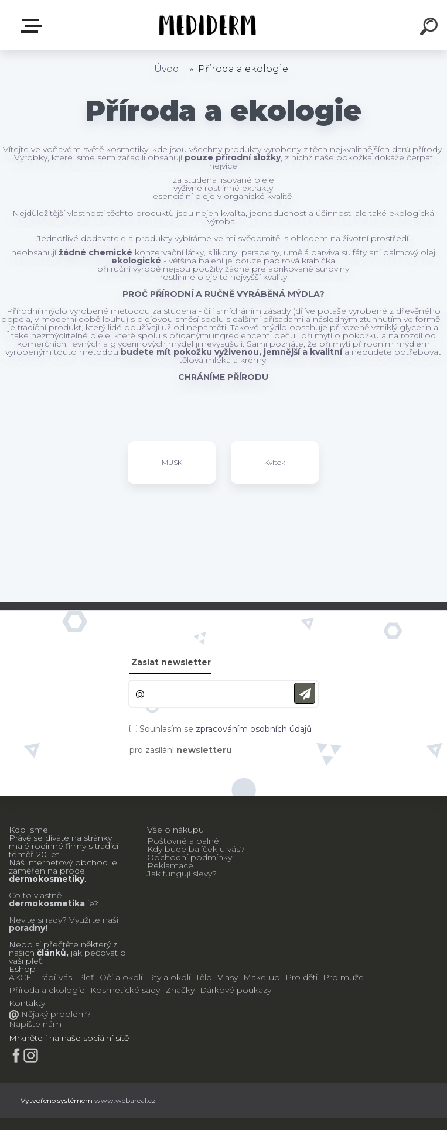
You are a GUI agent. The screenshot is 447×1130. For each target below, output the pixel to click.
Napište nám (35, 1024)
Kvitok (274, 462)
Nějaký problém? (55, 1014)
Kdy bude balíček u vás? (196, 849)
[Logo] (206, 24)
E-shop (34, 26)
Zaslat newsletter (171, 662)
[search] (430, 28)
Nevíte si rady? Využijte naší (63, 920)
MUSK (172, 462)
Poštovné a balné (183, 841)
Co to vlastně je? (53, 899)
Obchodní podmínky (189, 857)
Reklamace (170, 865)
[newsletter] (305, 693)
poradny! (28, 928)
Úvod (166, 68)
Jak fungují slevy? (182, 873)
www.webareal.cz (125, 1100)
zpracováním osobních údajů (254, 729)
